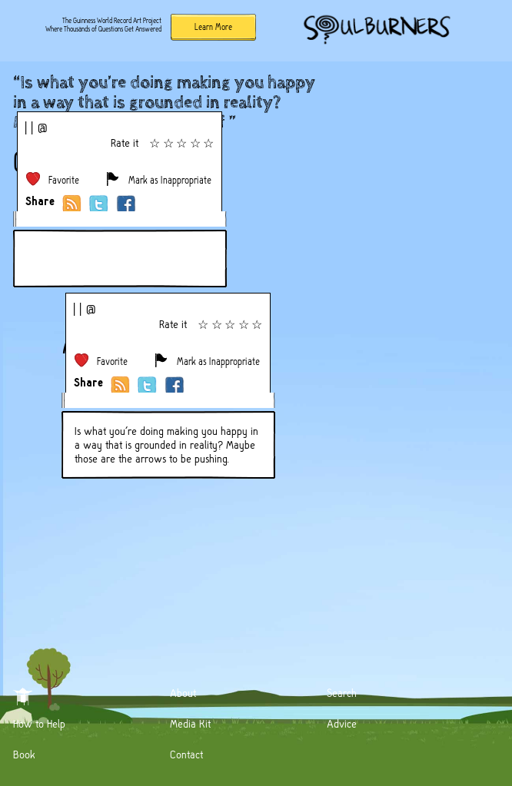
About (183, 693)
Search (342, 693)
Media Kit (190, 724)
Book (24, 754)
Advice (342, 724)
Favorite (63, 180)
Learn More (213, 27)
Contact (186, 754)
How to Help (39, 724)
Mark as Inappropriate (169, 180)
